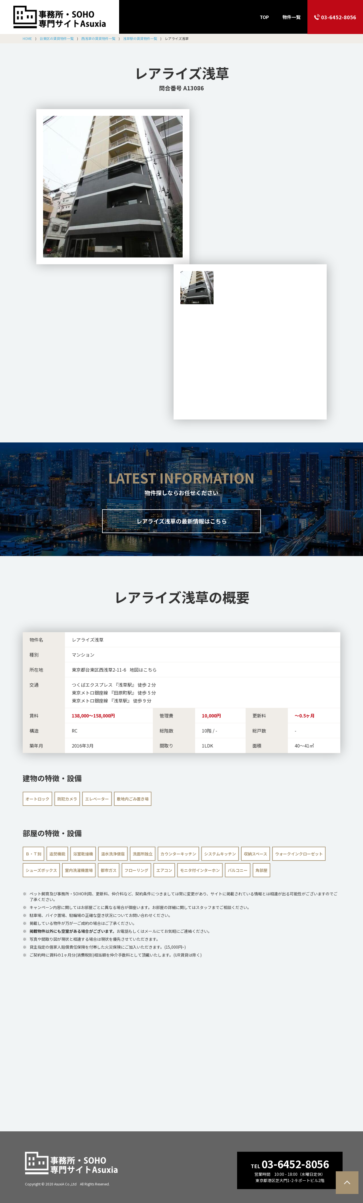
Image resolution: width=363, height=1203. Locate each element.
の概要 (182, 597)
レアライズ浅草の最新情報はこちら (181, 521)
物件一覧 (291, 17)
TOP (264, 17)
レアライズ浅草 (181, 73)
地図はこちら (143, 669)
